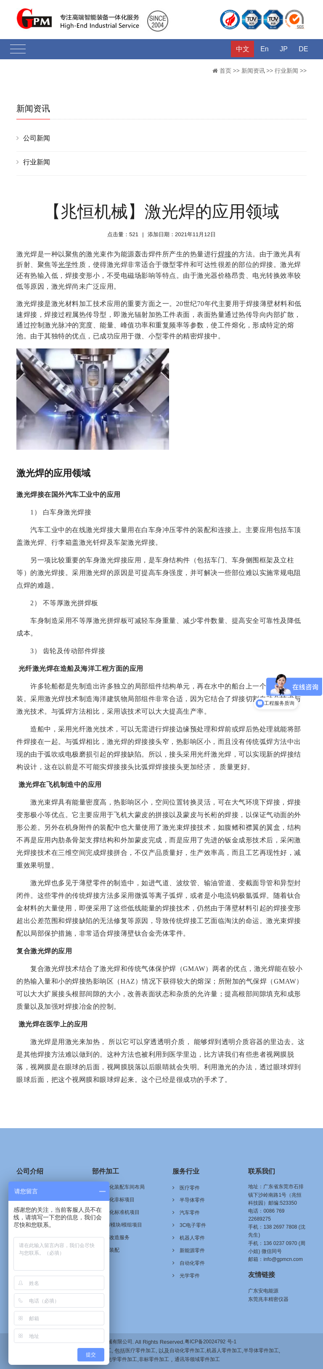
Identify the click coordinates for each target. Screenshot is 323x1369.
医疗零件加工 (140, 1350)
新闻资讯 (253, 71)
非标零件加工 (154, 1359)
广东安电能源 (263, 1291)
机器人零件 (192, 1238)
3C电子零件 (193, 1225)
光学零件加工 (122, 1359)
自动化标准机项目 (119, 1212)
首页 (225, 71)
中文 (242, 49)
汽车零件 (190, 1213)
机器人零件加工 (224, 1350)
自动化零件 (192, 1263)
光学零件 (190, 1276)
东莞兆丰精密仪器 (268, 1299)
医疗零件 (190, 1188)
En (264, 49)
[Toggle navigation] (18, 49)
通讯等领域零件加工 (197, 1359)
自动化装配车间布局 (122, 1187)
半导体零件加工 (261, 1350)
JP (284, 49)
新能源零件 (192, 1250)
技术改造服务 (114, 1237)
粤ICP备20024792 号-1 (210, 1342)
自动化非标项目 (117, 1200)
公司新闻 (36, 138)
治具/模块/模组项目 (121, 1225)
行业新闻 (286, 71)
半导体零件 (192, 1200)
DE (303, 49)
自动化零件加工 (187, 1350)
